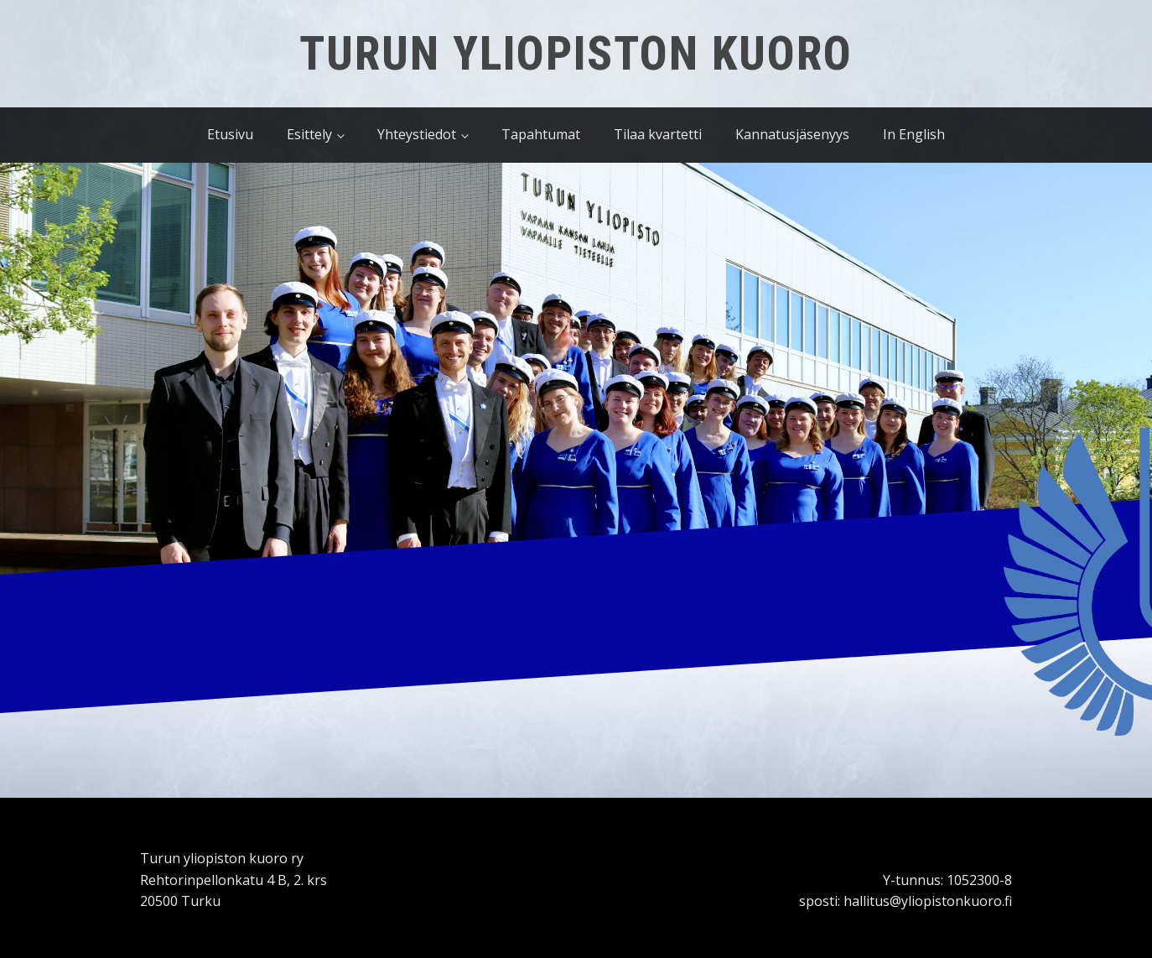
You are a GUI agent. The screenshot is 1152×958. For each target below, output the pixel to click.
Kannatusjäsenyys (792, 134)
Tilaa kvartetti (658, 134)
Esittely (309, 134)
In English (914, 134)
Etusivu (230, 134)
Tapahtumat (540, 134)
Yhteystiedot (416, 134)
